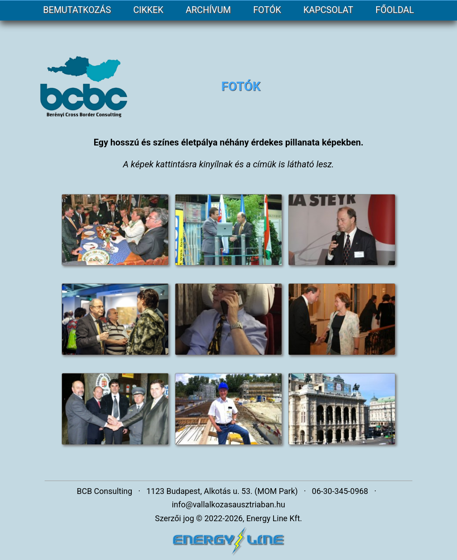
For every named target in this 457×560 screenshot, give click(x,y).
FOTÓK (267, 9)
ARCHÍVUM (208, 9)
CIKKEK (148, 9)
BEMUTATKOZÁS (77, 9)
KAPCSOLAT (328, 9)
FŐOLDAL (394, 9)
